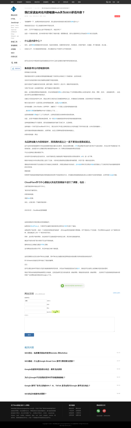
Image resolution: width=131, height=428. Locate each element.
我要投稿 (16, 68)
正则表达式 (14, 31)
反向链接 (79, 164)
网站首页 (14, 15)
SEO (12, 53)
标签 (73, 2)
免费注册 (78, 415)
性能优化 (28, 2)
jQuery (12, 25)
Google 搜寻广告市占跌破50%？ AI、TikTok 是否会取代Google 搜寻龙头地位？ (57, 386)
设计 (78, 268)
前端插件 (19, 2)
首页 (12, 2)
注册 (118, 2)
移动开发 (37, 2)
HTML (43, 244)
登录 (114, 2)
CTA (76, 146)
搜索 (108, 2)
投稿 (79, 2)
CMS (65, 226)
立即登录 (71, 415)
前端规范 (45, 2)
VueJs (17, 25)
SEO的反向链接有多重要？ (36, 394)
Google (111, 175)
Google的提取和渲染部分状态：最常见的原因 (43, 369)
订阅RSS (78, 413)
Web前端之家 (56, 423)
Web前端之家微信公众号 (98, 411)
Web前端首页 (28, 8)
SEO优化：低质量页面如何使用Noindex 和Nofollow (46, 353)
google (60, 103)
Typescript (13, 29)
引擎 (34, 114)
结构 (72, 21)
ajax (18, 36)
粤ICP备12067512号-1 (65, 425)
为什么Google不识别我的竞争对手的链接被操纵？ (45, 377)
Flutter (12, 38)
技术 (55, 118)
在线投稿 (78, 410)
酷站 (53, 2)
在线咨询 (71, 413)
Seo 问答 (37, 8)
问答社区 (65, 2)
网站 (59, 92)
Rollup (12, 34)
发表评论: (27, 297)
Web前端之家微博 (104, 411)
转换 (92, 164)
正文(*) (26, 315)
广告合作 (71, 410)
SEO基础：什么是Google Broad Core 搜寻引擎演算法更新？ (50, 361)
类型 (33, 45)
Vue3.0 (17, 27)
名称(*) (48, 300)
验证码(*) (49, 312)
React (12, 27)
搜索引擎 (30, 110)
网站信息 (78, 408)
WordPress (34, 226)
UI (58, 2)
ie (81, 156)
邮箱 (48, 304)
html (28, 198)
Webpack (13, 36)
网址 (48, 308)
